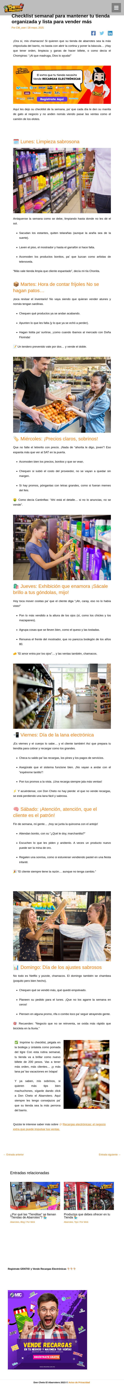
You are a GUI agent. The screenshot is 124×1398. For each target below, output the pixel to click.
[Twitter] (102, 33)
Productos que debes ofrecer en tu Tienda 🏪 (87, 1216)
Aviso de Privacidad (79, 1382)
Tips (76, 1222)
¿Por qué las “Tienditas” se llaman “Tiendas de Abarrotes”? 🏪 (33, 1216)
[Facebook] (93, 33)
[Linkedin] (110, 33)
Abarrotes (14, 1222)
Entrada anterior (13, 1155)
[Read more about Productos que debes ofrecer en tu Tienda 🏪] (89, 1195)
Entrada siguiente (110, 1155)
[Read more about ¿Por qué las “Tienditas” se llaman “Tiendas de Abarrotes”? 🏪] (35, 1195)
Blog (22, 1222)
